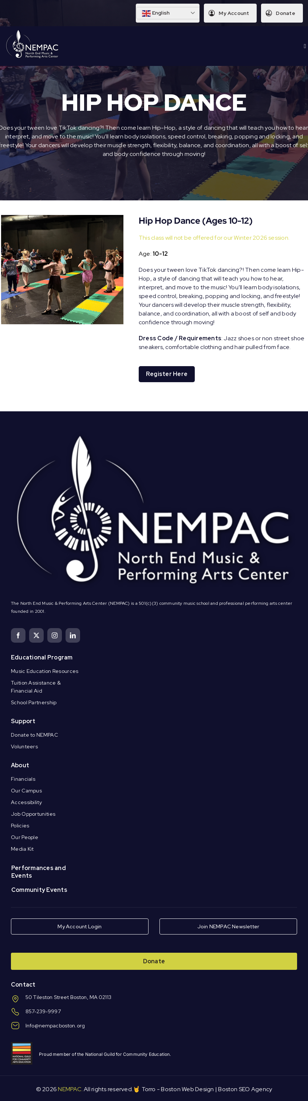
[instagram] (54, 635)
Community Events (39, 890)
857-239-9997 (43, 1011)
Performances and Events (38, 871)
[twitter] (36, 635)
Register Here (166, 374)
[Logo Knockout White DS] (32, 31)
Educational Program (42, 657)
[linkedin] (73, 635)
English (156, 13)
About (20, 765)
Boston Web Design (187, 1089)
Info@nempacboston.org (55, 1025)
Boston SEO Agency (245, 1089)
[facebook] (18, 635)
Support (23, 721)
